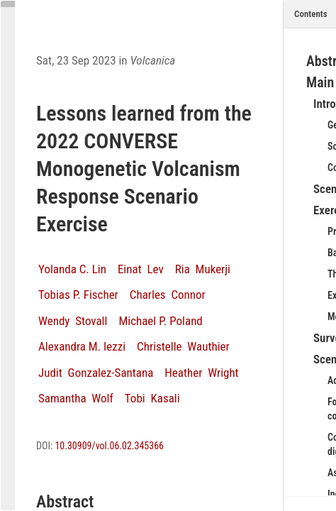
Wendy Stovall (72, 321)
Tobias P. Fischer (78, 294)
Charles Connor (168, 294)
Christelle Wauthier (183, 346)
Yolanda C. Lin (72, 269)
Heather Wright (201, 373)
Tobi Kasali (152, 398)
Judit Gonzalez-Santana (95, 373)
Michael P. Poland (160, 321)
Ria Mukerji (202, 269)
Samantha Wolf (75, 398)
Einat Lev (141, 269)
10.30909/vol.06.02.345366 (109, 445)
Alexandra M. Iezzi (81, 346)
